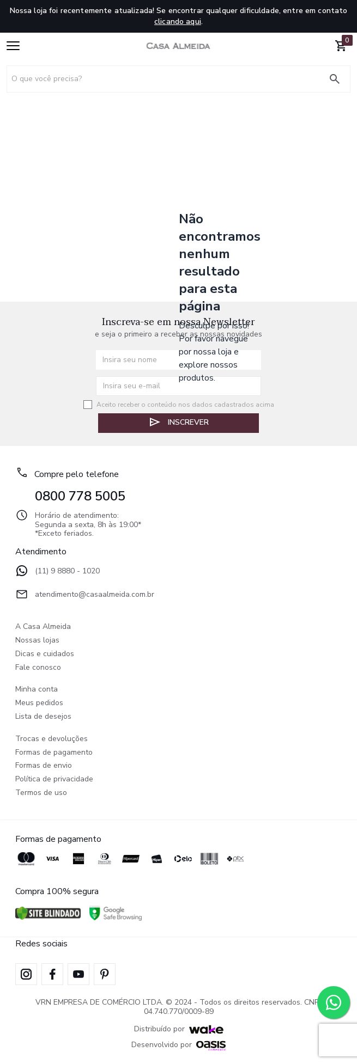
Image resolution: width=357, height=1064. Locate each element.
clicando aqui (177, 21)
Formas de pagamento (54, 752)
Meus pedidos (39, 703)
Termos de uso (41, 793)
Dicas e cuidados (44, 654)
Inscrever (178, 422)
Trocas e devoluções (51, 739)
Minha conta (36, 689)
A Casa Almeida (43, 627)
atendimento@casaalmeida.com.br (84, 595)
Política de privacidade (54, 779)
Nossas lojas (37, 640)
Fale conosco (38, 667)
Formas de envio (43, 766)
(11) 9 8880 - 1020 (57, 572)
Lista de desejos (43, 716)
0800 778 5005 (80, 496)
